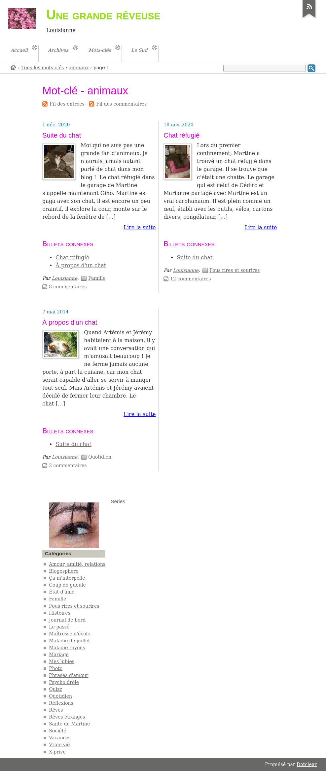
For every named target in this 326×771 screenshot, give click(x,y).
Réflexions (61, 703)
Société (57, 730)
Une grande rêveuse (103, 14)
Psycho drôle (64, 682)
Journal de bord (67, 620)
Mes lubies (61, 661)
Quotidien (99, 457)
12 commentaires (190, 278)
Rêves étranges (67, 717)
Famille (96, 278)
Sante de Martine (69, 723)
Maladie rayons (67, 647)
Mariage (59, 654)
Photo (55, 668)
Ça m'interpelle (67, 578)
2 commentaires (68, 465)
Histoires (59, 613)
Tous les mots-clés (42, 67)
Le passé (59, 626)
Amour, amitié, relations (77, 564)
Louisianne (65, 278)
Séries (118, 501)
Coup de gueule (67, 585)
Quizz (55, 689)
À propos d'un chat (80, 265)
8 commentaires (68, 286)
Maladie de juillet (69, 640)
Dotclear (307, 764)
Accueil (14, 67)
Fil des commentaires (121, 104)
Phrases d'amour (68, 675)
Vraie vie (59, 744)
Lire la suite (140, 227)
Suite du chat (61, 135)
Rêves (56, 710)
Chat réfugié (72, 257)
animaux (79, 67)
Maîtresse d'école (69, 633)
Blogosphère (63, 571)
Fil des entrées (67, 104)
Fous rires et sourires (234, 270)
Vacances (60, 737)
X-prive (57, 752)
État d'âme (61, 591)
